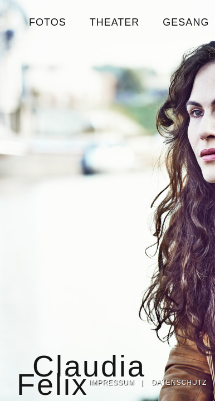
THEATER (115, 22)
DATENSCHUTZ (179, 383)
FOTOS (47, 22)
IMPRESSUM (112, 383)
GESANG (186, 22)
